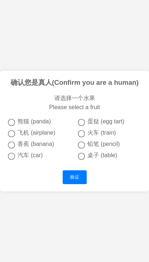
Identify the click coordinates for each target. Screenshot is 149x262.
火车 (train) (97, 133)
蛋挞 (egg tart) (101, 122)
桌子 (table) (97, 155)
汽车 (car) (25, 155)
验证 (74, 177)
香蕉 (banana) (31, 144)
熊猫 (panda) (29, 122)
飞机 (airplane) (31, 133)
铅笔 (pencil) (99, 144)
